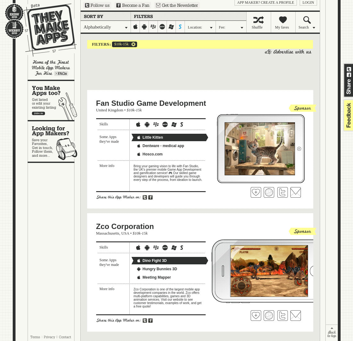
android (144, 27)
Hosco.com (149, 154)
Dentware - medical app (160, 146)
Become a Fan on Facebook (132, 5)
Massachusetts (107, 233)
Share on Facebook (349, 75)
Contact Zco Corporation (295, 315)
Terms (35, 337)
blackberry (153, 27)
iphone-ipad (135, 27)
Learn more (61, 73)
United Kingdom (109, 110)
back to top (332, 333)
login (308, 2)
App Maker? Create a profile (265, 2)
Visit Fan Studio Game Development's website (269, 192)
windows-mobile (171, 27)
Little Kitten (149, 137)
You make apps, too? (54, 100)
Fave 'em (256, 192)
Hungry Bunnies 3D (156, 269)
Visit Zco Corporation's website (269, 315)
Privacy (49, 337)
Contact (65, 337)
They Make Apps (46, 30)
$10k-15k (120, 44)
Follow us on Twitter (97, 5)
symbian (180, 27)
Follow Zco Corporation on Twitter (282, 315)
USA (125, 233)
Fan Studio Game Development (151, 103)
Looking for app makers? (54, 141)
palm (162, 27)
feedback (347, 115)
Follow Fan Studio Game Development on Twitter (282, 192)
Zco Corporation (125, 226)
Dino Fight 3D (151, 260)
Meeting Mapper (153, 277)
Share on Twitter (349, 69)
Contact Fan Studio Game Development (295, 192)
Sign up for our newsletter (177, 5)
